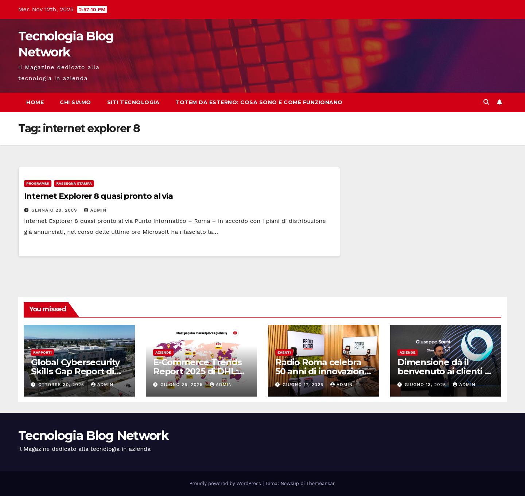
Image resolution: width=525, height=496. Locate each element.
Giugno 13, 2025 (426, 384)
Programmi (37, 183)
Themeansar (320, 483)
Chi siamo (75, 102)
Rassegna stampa (74, 183)
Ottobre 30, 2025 (62, 384)
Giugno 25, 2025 (182, 384)
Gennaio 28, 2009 (55, 210)
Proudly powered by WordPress (226, 483)
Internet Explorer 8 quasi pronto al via (98, 196)
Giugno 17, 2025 (304, 384)
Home (35, 102)
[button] (486, 102)
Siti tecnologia (133, 102)
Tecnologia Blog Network (93, 435)
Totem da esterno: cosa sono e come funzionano (259, 102)
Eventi (284, 352)
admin (95, 210)
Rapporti (42, 352)
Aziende (163, 352)
